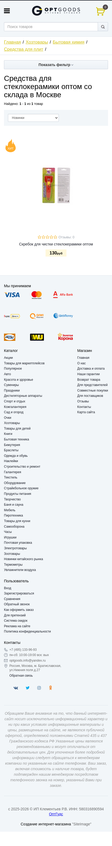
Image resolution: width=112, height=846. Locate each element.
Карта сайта (86, 412)
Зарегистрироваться (19, 593)
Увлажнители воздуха (20, 570)
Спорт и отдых (14, 401)
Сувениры (11, 385)
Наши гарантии (88, 374)
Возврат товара (88, 380)
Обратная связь (21, 675)
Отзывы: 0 (66, 237)
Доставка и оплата (91, 368)
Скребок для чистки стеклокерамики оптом (56, 244)
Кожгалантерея (15, 407)
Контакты (84, 407)
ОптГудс (56, 814)
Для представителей (92, 385)
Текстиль (10, 477)
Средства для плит (23, 49)
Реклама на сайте (17, 626)
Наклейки (11, 461)
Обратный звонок (17, 604)
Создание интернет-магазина (46, 824)
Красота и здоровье (18, 380)
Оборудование (15, 483)
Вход (7, 588)
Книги (8, 434)
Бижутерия (12, 445)
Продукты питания (17, 494)
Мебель (9, 510)
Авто (7, 374)
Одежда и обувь (16, 456)
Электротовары (15, 548)
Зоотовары (12, 554)
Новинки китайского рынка (23, 559)
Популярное (13, 368)
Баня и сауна (13, 504)
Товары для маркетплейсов (24, 363)
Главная (12, 42)
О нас (81, 363)
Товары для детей (17, 428)
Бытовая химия (68, 42)
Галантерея (12, 472)
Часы (8, 532)
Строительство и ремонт (22, 466)
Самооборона (14, 526)
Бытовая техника (16, 439)
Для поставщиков (90, 396)
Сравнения (12, 599)
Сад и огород (13, 412)
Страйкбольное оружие (21, 488)
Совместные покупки (92, 390)
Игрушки (10, 537)
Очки (7, 418)
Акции (8, 358)
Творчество (12, 499)
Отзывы (83, 401)
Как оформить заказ (19, 610)
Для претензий (15, 615)
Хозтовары (37, 42)
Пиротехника (13, 515)
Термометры (13, 564)
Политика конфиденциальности (27, 631)
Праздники (12, 390)
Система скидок (16, 620)
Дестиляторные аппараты (23, 396)
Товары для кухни (17, 521)
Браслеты (11, 450)
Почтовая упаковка (18, 543)
